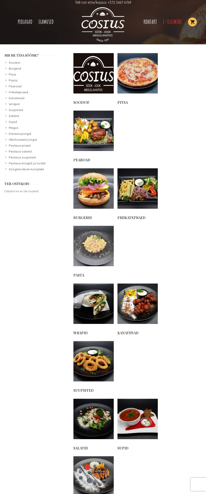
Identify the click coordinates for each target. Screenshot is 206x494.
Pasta (13, 80)
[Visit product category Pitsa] (137, 78)
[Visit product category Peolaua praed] (93, 369)
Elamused (46, 21)
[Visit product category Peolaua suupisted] (137, 369)
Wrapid (14, 104)
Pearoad (15, 86)
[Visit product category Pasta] (181, 136)
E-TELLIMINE (172, 21)
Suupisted (16, 110)
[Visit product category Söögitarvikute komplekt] (93, 310)
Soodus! (14, 63)
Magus (13, 128)
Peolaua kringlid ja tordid (27, 163)
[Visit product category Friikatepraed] (137, 136)
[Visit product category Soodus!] (93, 78)
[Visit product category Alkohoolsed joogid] (181, 310)
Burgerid (15, 68)
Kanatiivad (16, 98)
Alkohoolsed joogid (23, 140)
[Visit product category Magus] (181, 250)
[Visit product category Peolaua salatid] (181, 369)
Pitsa (12, 74)
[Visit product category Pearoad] (181, 78)
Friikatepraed (18, 92)
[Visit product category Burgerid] (93, 136)
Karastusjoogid (20, 134)
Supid (13, 122)
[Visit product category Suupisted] (181, 193)
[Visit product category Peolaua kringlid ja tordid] (93, 429)
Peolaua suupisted (22, 157)
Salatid (14, 116)
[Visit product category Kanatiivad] (137, 193)
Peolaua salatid (20, 151)
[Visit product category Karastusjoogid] (137, 308)
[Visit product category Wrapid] (93, 193)
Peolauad (25, 21)
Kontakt (150, 21)
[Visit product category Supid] (137, 250)
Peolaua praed (19, 145)
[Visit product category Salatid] (93, 250)
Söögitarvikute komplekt (26, 169)
